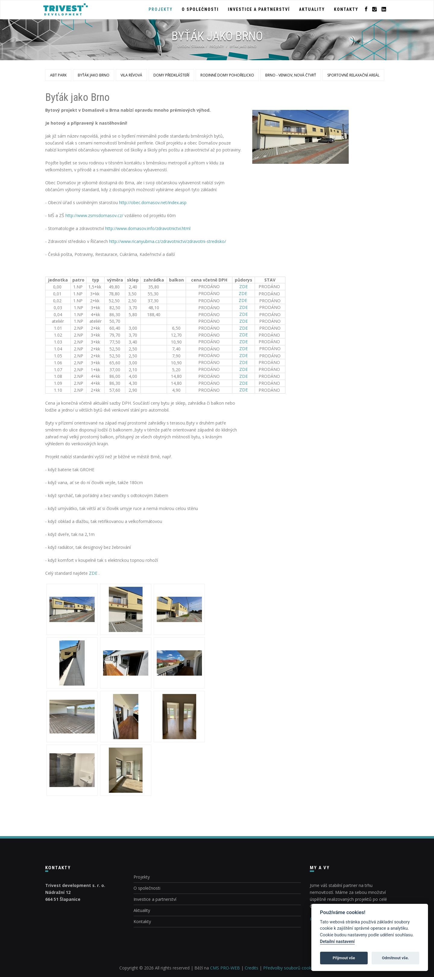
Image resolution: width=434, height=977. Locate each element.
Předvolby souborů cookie (289, 968)
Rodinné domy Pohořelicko (227, 75)
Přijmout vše (344, 958)
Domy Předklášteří (171, 75)
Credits (251, 968)
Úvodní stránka (191, 46)
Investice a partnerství (259, 9)
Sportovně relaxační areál (353, 75)
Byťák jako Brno (93, 75)
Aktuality (312, 9)
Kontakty (346, 9)
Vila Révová (131, 75)
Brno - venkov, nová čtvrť (290, 75)
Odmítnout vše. (395, 958)
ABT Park (58, 75)
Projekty (161, 9)
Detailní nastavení (337, 941)
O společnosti (200, 9)
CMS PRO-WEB (225, 968)
